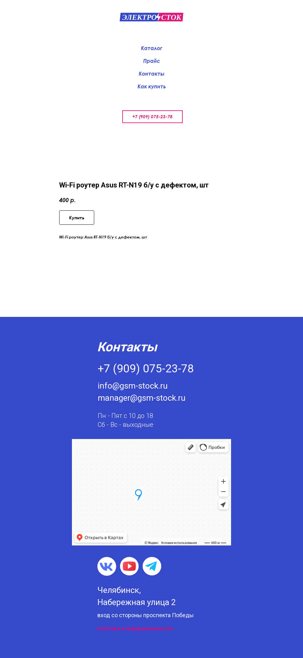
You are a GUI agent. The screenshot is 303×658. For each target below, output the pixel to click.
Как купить (151, 86)
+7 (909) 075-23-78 (152, 116)
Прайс (151, 61)
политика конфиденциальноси (135, 628)
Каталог (151, 48)
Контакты (152, 73)
